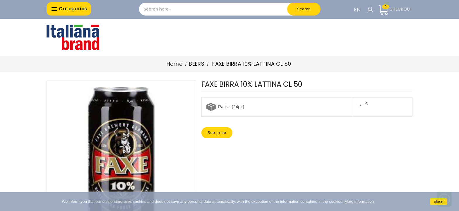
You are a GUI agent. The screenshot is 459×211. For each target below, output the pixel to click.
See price (217, 132)
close (438, 201)
